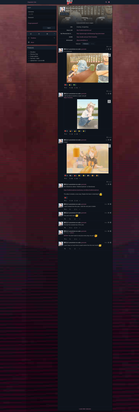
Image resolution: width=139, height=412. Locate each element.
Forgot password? (33, 23)
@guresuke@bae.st (82, 40)
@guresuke (69, 10)
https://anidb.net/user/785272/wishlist (87, 37)
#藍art (65, 97)
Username (31, 11)
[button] (65, 87)
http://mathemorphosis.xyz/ (84, 30)
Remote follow (64, 14)
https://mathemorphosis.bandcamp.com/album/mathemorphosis (81, 190)
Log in (49, 28)
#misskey (70, 97)
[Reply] (67, 233)
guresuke (83, 49)
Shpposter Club (32, 2)
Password (30, 17)
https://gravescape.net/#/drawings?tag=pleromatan (91, 33)
